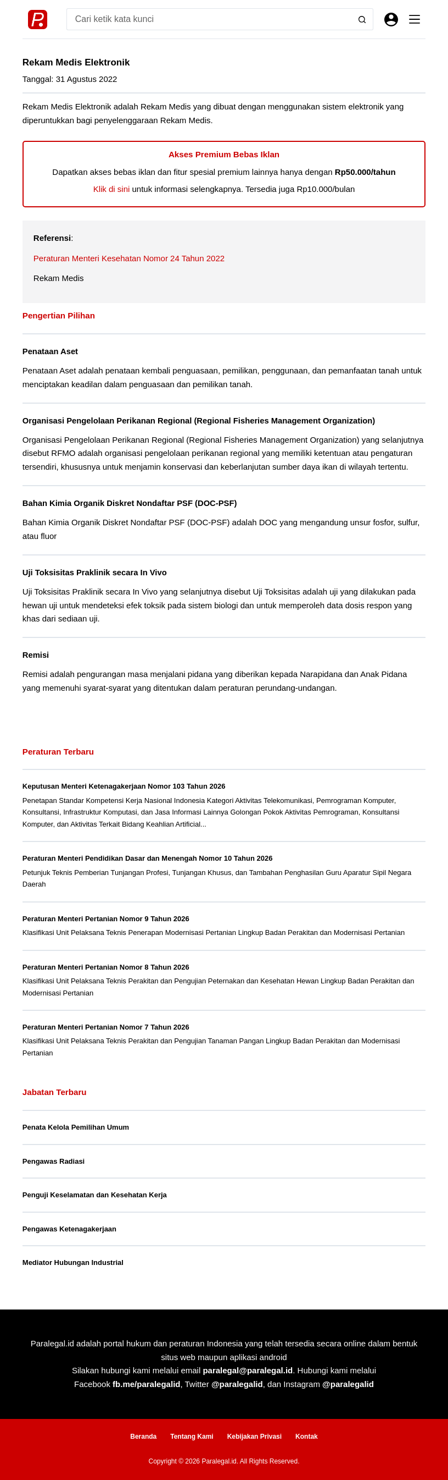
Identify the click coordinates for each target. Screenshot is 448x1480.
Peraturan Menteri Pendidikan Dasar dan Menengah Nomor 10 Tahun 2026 (148, 858)
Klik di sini (111, 189)
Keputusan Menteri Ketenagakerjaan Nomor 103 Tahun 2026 (124, 786)
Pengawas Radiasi (54, 1161)
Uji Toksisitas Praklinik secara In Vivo (95, 572)
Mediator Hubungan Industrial (73, 1262)
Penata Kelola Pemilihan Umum (76, 1127)
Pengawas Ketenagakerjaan (69, 1229)
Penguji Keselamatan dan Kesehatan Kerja (95, 1195)
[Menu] (414, 19)
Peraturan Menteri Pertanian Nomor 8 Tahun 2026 (106, 967)
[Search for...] (208, 19)
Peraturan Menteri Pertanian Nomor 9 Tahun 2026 (106, 919)
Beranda (143, 1436)
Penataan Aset (50, 351)
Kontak (306, 1436)
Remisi (36, 655)
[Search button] (362, 19)
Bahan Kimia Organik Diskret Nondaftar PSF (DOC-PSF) (130, 503)
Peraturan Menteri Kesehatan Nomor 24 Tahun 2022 (129, 258)
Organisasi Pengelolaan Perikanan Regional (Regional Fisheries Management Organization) (199, 420)
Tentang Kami (191, 1436)
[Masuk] (391, 19)
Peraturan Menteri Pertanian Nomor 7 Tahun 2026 (106, 1027)
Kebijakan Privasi (254, 1436)
